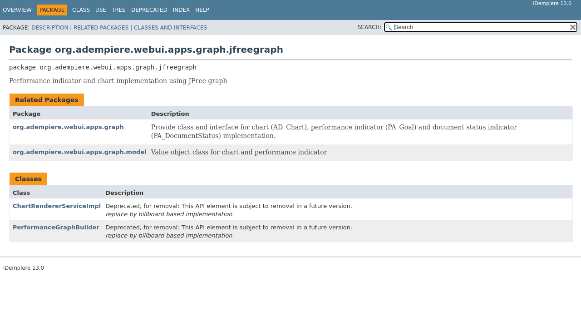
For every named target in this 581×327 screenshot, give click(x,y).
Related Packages (101, 28)
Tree (119, 10)
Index (181, 10)
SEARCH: (370, 27)
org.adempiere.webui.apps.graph (68, 127)
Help (202, 10)
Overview (17, 10)
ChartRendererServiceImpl (57, 206)
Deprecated (149, 10)
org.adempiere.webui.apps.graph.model (80, 152)
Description (49, 28)
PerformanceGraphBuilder (56, 227)
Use (100, 10)
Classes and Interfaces (170, 28)
